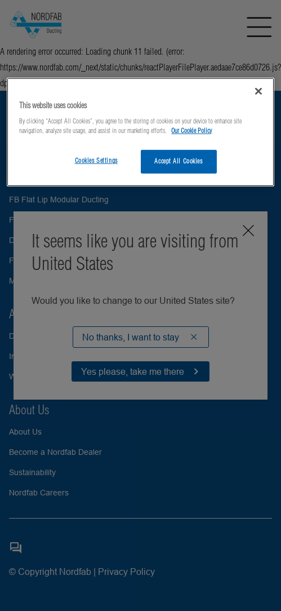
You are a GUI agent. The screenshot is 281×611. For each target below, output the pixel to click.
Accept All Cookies (178, 161)
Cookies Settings (96, 161)
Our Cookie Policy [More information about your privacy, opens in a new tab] (191, 131)
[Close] (258, 90)
